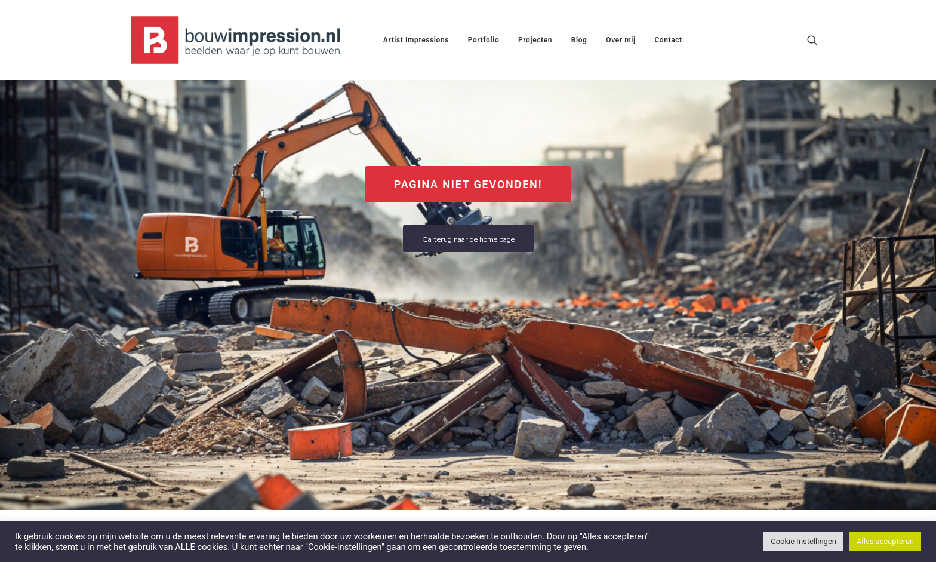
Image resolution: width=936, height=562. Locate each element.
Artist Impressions (416, 40)
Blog (579, 40)
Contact (668, 40)
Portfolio (484, 40)
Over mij (620, 40)
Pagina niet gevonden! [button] (468, 184)
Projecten (535, 40)
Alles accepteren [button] (885, 541)
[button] (812, 40)
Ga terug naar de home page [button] (468, 239)
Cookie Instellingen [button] (803, 541)
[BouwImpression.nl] (238, 40)
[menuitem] (416, 40)
